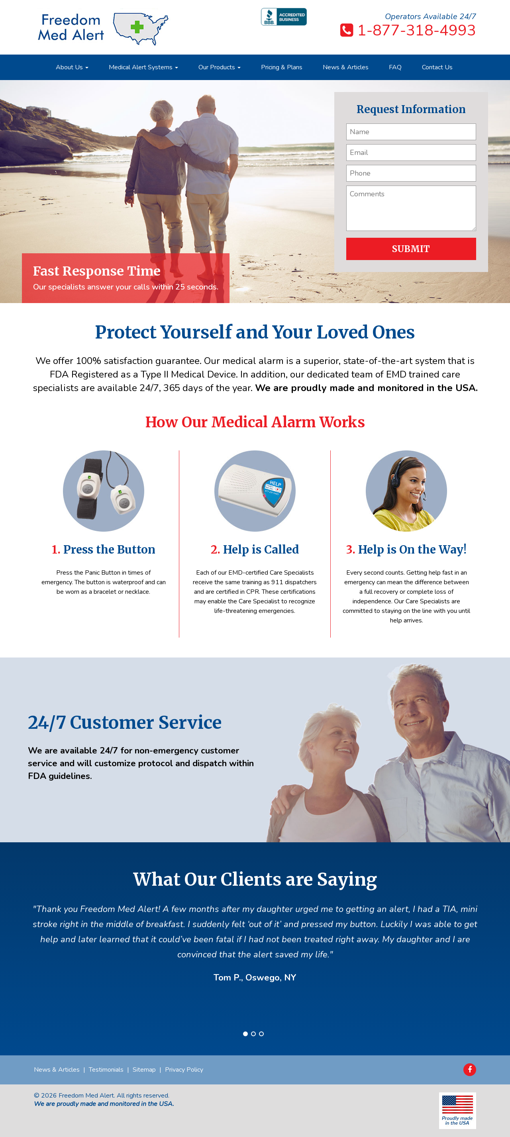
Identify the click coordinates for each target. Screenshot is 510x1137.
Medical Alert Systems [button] (143, 67)
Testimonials (106, 1069)
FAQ (395, 67)
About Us (72, 67)
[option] (255, 191)
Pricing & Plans (281, 67)
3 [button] (261, 1033)
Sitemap (144, 1069)
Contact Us (437, 67)
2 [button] (253, 1033)
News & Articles (346, 67)
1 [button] (245, 1033)
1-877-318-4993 (416, 30)
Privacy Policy (184, 1069)
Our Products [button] (219, 67)
